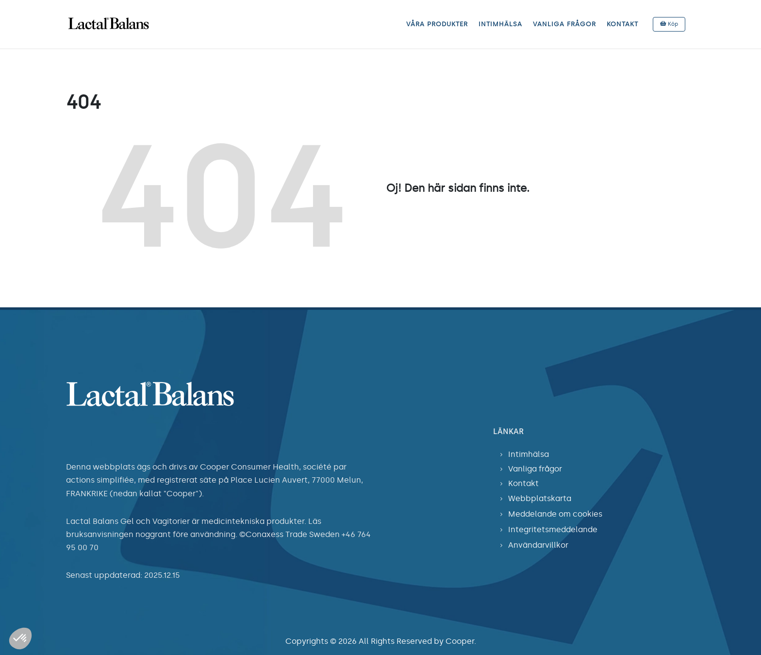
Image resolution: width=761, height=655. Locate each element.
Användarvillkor (538, 545)
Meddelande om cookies (555, 514)
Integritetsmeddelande (552, 529)
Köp (669, 23)
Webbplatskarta (539, 498)
